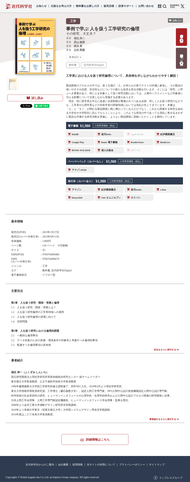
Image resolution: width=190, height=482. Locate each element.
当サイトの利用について (101, 464)
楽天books (136, 189)
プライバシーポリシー (132, 464)
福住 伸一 (79, 38)
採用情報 (77, 464)
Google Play (78, 142)
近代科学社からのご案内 (40, 464)
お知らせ (41, 6)
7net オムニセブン (111, 197)
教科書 (73, 65)
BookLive (165, 142)
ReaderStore (137, 142)
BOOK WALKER (81, 150)
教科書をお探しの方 (87, 6)
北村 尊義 (79, 49)
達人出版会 (107, 150)
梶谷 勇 (78, 46)
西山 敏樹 (79, 42)
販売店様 (109, 6)
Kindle (75, 134)
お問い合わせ (146, 6)
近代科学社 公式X (174, 6)
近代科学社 (19, 6)
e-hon (163, 189)
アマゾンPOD (79, 170)
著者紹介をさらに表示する (162, 419)
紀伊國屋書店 (167, 134)
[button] (12, 84)
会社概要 (63, 464)
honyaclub (77, 197)
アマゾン (76, 189)
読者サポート (126, 6)
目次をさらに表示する (165, 349)
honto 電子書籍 (109, 142)
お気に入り (177, 21)
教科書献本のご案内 (181, 55)
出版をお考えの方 (61, 6)
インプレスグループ (171, 478)
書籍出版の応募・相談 (181, 34)
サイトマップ (157, 464)
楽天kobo (106, 134)
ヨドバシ (135, 197)
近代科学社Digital (94, 65)
